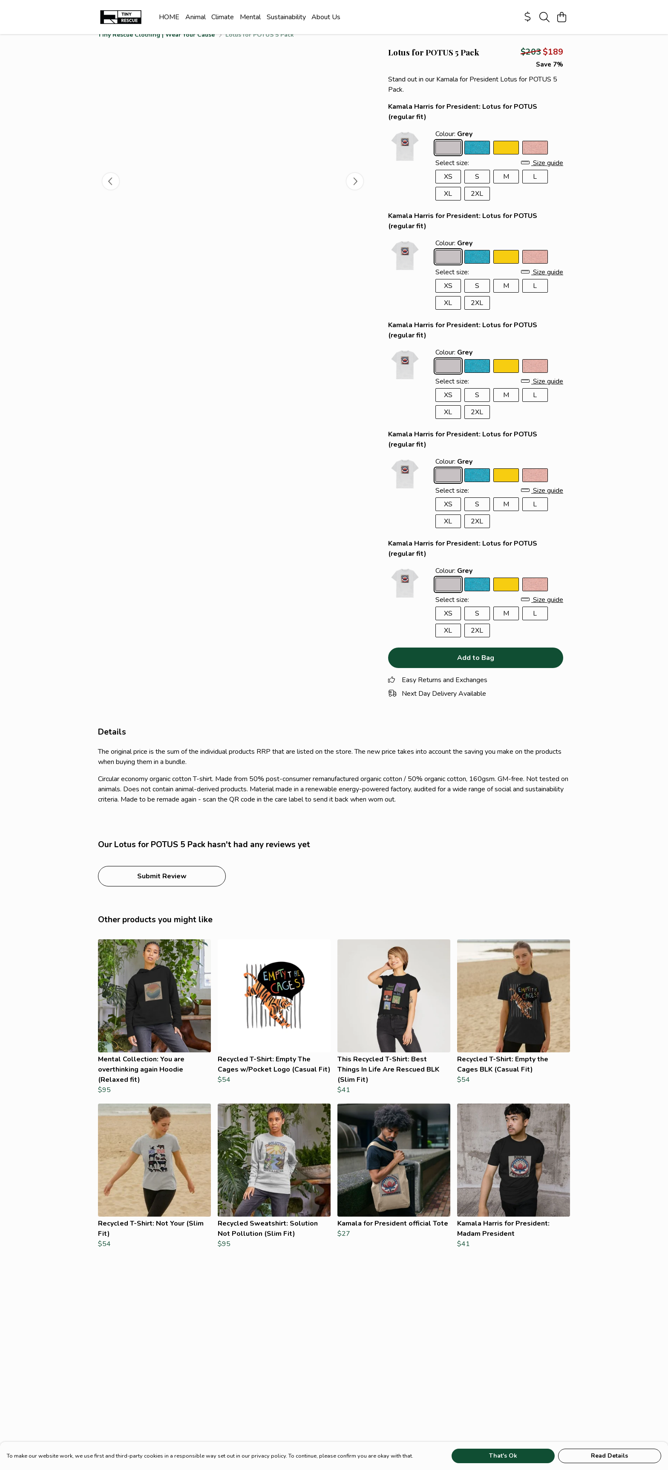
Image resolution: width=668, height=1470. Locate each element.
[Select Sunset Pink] (535, 158)
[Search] (544, 17)
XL (448, 204)
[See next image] (354, 191)
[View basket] (561, 17)
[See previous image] (110, 191)
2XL (477, 204)
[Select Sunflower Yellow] (506, 158)
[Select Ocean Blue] (477, 158)
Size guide (542, 173)
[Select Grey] (448, 158)
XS (448, 187)
